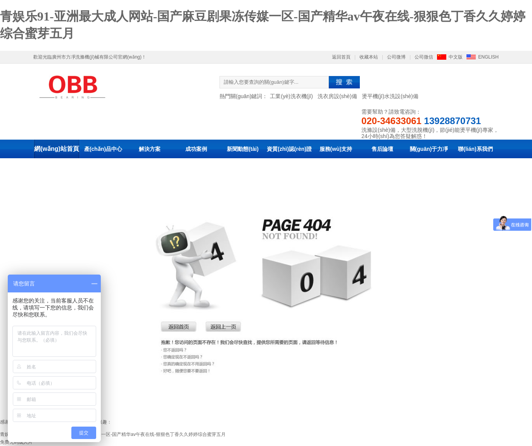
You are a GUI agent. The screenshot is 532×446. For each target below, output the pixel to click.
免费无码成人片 (16, 442)
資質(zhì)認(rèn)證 (289, 149)
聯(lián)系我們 (475, 149)
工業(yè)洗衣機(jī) (291, 96)
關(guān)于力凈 (429, 149)
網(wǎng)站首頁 (56, 148)
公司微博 (396, 57)
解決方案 (150, 149)
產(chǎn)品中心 (103, 149)
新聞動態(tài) (243, 149)
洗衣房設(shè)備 (337, 96)
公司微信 (424, 57)
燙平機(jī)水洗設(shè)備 (390, 96)
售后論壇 (382, 149)
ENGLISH (488, 57)
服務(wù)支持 (336, 149)
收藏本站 (368, 57)
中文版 (456, 57)
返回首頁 (341, 57)
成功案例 (196, 149)
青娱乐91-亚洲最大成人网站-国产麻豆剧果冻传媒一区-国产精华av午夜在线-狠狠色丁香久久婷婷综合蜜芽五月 (113, 434)
